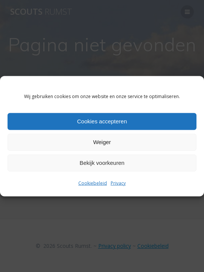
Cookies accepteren (102, 121)
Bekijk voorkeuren (101, 163)
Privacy (118, 183)
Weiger (102, 142)
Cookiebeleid (92, 183)
